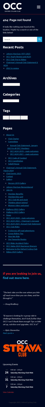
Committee (13, 141)
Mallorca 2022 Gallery (15, 209)
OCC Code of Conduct (17, 158)
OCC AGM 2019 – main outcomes (24, 151)
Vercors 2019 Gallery (17, 183)
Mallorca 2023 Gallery (15, 212)
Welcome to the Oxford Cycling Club (21, 249)
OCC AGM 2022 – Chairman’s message (22, 221)
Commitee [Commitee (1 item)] (14, 117)
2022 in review (12, 68)
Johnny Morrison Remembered (19, 187)
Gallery (9, 179)
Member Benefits (15, 193)
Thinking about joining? (18, 202)
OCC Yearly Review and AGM (18, 56)
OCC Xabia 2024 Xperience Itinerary (21, 246)
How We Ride (14, 236)
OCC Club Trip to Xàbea (16, 59)
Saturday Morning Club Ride (22, 373)
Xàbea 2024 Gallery (14, 252)
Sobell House (13, 163)
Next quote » (8, 333)
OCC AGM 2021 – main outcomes (24, 154)
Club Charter (13, 138)
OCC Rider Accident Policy (17, 243)
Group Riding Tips (15, 233)
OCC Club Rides (13, 226)
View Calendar (8, 392)
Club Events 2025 (13, 173)
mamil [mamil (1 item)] (24, 117)
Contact (9, 176)
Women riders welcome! (18, 205)
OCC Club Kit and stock (18, 199)
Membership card (15, 196)
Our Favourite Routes (17, 239)
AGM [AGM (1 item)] (6, 117)
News (8, 215)
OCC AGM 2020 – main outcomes (20, 218)
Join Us (9, 190)
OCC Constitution (15, 161)
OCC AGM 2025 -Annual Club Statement (23, 223)
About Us (10, 134)
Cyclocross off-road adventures (21, 230)
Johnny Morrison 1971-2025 (18, 53)
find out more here (16, 278)
